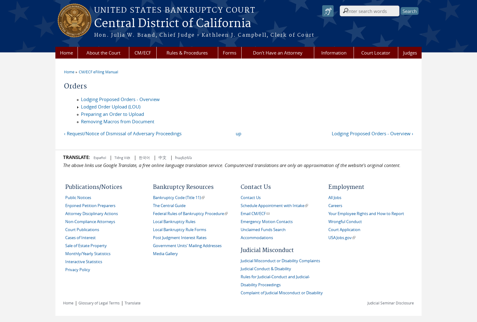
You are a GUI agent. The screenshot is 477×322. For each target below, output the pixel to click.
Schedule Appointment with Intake (274, 205)
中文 (162, 157)
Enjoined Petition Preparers (90, 205)
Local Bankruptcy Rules (174, 221)
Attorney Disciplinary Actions (91, 213)
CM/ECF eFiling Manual (98, 71)
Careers (335, 205)
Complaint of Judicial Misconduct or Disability (282, 293)
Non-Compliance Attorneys (90, 221)
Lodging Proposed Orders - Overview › (372, 133)
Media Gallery (165, 253)
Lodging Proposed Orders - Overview (120, 99)
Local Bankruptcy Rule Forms (179, 229)
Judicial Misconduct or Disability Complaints (280, 260)
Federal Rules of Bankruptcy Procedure (190, 213)
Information (334, 53)
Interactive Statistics (83, 261)
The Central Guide (169, 205)
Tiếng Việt (122, 157)
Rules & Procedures (187, 53)
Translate (133, 302)
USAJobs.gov (341, 237)
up (238, 133)
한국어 (144, 157)
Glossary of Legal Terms (99, 302)
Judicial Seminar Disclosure (390, 302)
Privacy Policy (77, 269)
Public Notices (78, 197)
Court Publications (82, 229)
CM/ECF (142, 53)
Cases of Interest (80, 237)
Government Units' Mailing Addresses (187, 245)
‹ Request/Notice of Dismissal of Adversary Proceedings (123, 133)
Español (100, 157)
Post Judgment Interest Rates (179, 237)
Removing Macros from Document (117, 121)
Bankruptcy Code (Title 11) (179, 197)
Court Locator (375, 53)
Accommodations (257, 237)
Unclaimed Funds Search (263, 229)
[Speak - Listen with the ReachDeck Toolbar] (328, 11)
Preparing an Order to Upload (112, 114)
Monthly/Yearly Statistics (87, 253)
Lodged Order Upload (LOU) (110, 107)
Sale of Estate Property (86, 245)
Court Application (344, 229)
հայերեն (183, 157)
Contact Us (251, 197)
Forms (229, 53)
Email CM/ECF (255, 213)
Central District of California (172, 24)
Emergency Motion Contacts (267, 221)
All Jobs (334, 197)
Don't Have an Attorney (278, 53)
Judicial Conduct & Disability (266, 268)
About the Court (103, 53)
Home (66, 53)
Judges (410, 53)
